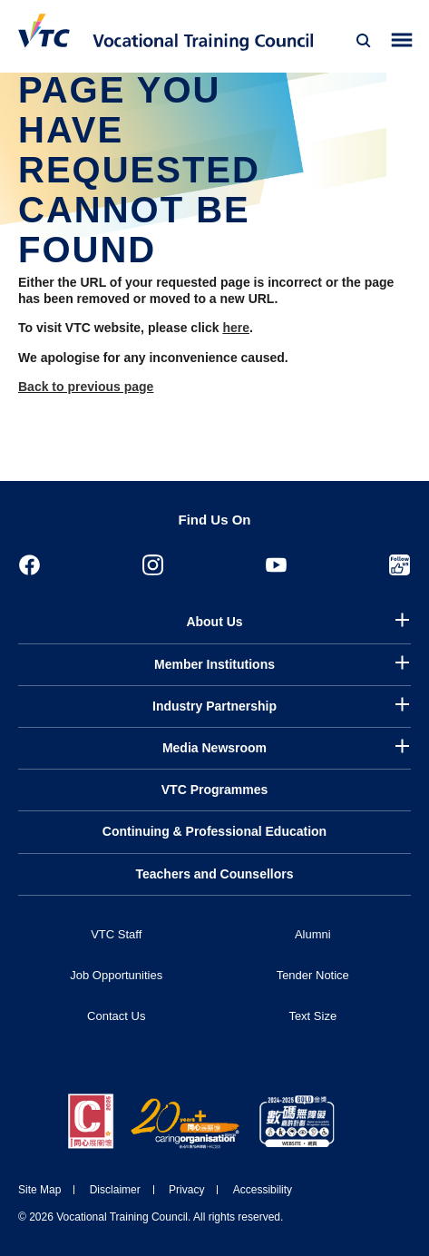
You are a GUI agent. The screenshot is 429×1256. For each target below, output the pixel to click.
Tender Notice (313, 975)
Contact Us (116, 1016)
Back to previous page (85, 386)
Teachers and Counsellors (214, 874)
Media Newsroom (214, 748)
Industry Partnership (214, 706)
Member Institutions (214, 664)
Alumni (313, 934)
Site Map (39, 1189)
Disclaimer (115, 1189)
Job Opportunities (116, 975)
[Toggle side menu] (402, 40)
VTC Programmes (214, 789)
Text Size (312, 1016)
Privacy (186, 1189)
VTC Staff (116, 934)
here (235, 327)
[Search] (363, 41)
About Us (214, 621)
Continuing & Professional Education (214, 831)
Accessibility (262, 1189)
